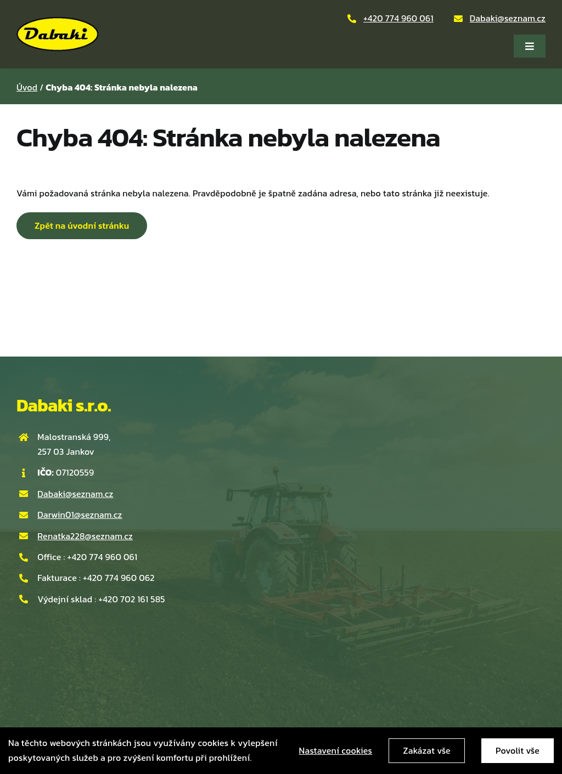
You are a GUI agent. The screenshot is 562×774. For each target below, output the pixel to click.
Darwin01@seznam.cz (79, 514)
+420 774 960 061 (398, 18)
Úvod (26, 87)
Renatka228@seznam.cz (85, 536)
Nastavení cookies (336, 750)
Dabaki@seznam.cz (508, 18)
